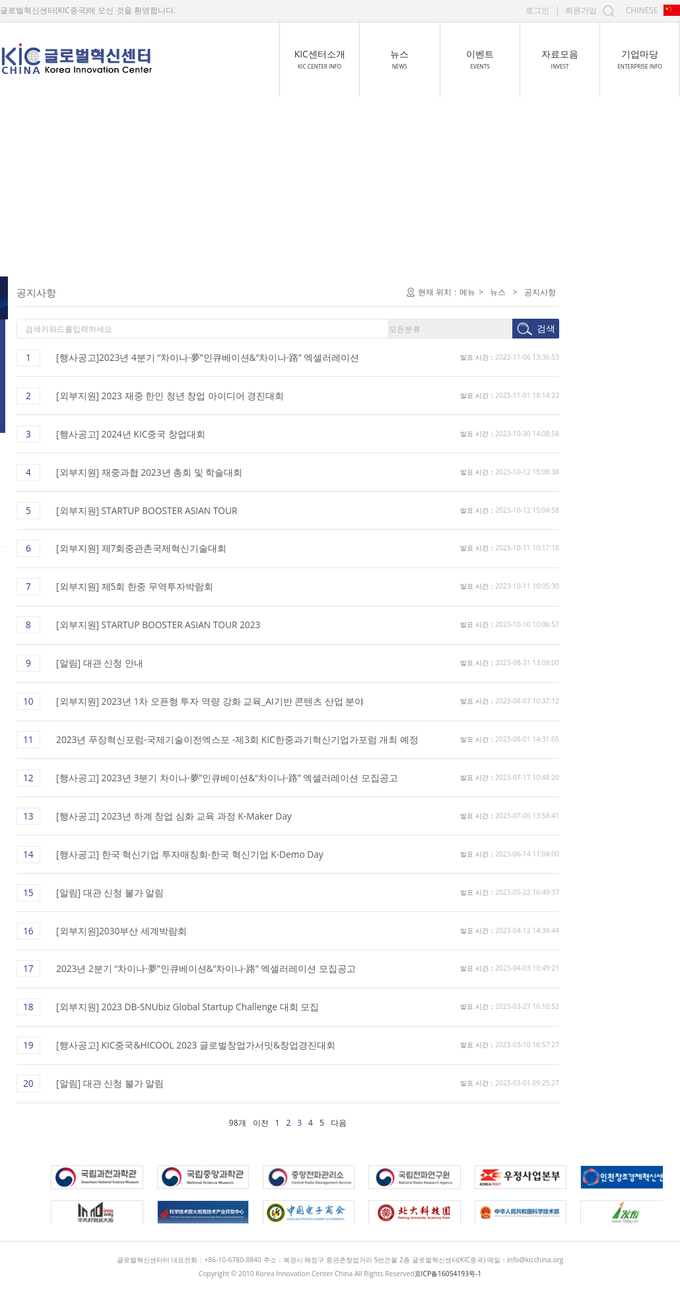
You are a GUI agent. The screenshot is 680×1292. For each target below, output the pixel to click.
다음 (458, 1122)
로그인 (537, 10)
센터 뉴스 (37, 320)
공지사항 (35, 292)
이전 (380, 1122)
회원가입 (581, 10)
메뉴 (587, 292)
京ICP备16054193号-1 (448, 1273)
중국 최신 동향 (47, 349)
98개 (357, 1122)
